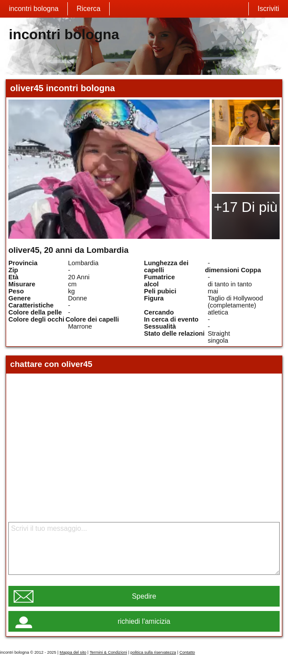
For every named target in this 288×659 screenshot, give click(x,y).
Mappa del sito (72, 652)
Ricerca (88, 8)
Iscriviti (268, 8)
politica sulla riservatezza (153, 652)
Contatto (187, 652)
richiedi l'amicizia (144, 621)
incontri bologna (34, 8)
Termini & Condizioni (108, 652)
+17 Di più (245, 207)
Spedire (144, 596)
